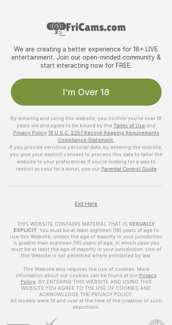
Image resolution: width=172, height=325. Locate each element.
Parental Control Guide (129, 169)
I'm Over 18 (86, 92)
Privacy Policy (30, 133)
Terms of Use (129, 125)
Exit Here (86, 204)
